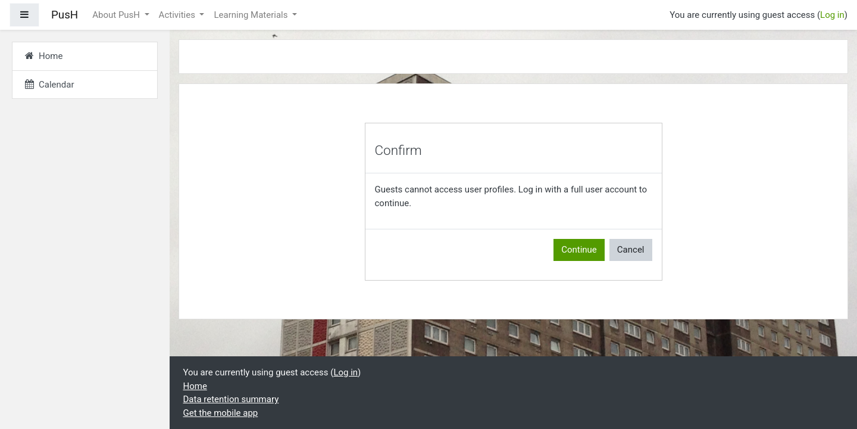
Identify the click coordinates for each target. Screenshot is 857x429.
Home (195, 386)
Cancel (631, 249)
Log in (832, 15)
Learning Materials (252, 15)
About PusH (117, 15)
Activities (178, 15)
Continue (579, 249)
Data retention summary (231, 399)
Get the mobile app (220, 413)
